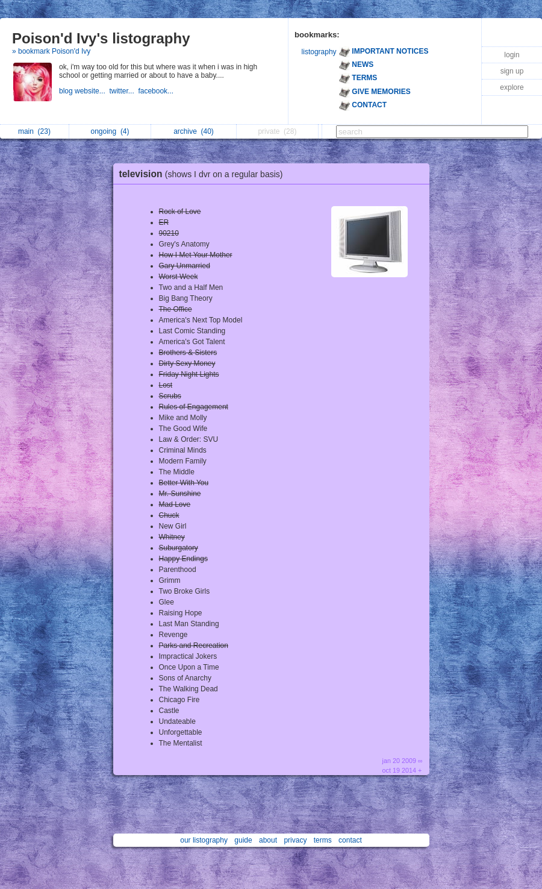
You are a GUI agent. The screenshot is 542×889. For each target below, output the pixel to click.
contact (350, 840)
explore (511, 87)
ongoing (109, 131)
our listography (204, 840)
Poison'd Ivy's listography (101, 38)
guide (243, 840)
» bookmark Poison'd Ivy (51, 51)
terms (323, 840)
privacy (295, 840)
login (511, 55)
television (204, 174)
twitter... (123, 91)
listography (319, 52)
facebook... (156, 91)
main (34, 131)
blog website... (84, 91)
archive (193, 131)
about (268, 840)
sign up (512, 71)
